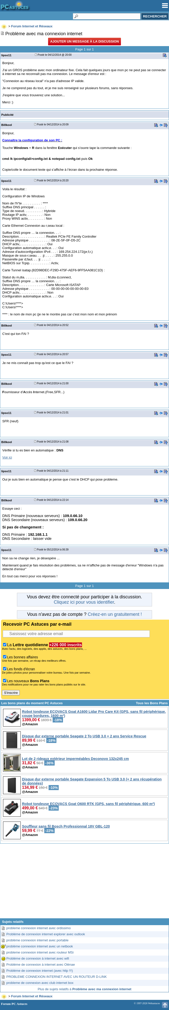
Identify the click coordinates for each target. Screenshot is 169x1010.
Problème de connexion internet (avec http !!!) (39, 971)
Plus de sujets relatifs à (84, 989)
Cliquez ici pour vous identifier (84, 602)
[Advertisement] (84, 882)
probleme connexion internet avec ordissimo (38, 928)
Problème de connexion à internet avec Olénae (40, 964)
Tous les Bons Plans (152, 703)
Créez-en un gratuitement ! (115, 614)
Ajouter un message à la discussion (84, 41)
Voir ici (7, 457)
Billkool (6, 124)
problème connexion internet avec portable (37, 940)
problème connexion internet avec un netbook (39, 946)
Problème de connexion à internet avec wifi (37, 958)
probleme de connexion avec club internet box (39, 983)
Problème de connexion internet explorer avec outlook (45, 934)
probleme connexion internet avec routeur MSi (40, 952)
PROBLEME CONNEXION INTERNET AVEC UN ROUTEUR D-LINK (56, 977)
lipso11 (6, 55)
